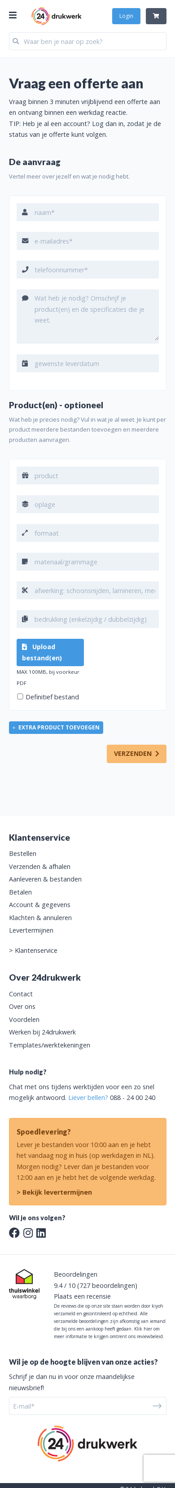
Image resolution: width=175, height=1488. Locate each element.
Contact (21, 994)
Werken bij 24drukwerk (42, 1032)
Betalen (20, 892)
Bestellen (22, 853)
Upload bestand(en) (42, 652)
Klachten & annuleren (40, 917)
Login (126, 16)
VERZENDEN (136, 753)
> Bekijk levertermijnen (54, 1192)
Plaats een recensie (82, 1296)
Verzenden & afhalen (39, 866)
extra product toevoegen (56, 727)
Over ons (22, 1006)
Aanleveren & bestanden (45, 879)
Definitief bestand (52, 697)
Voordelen (24, 1019)
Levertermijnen (31, 930)
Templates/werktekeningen (49, 1045)
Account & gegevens (39, 904)
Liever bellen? (88, 1097)
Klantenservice (36, 950)
